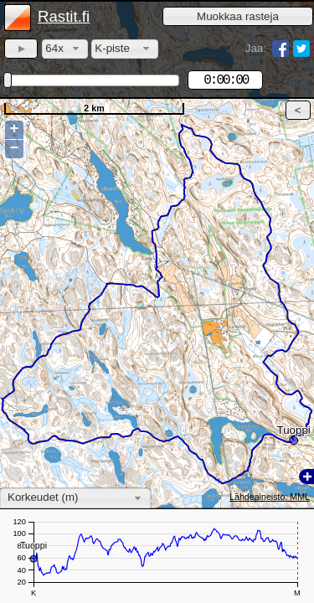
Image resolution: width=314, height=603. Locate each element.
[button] (237, 16)
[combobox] (65, 49)
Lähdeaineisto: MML (269, 497)
